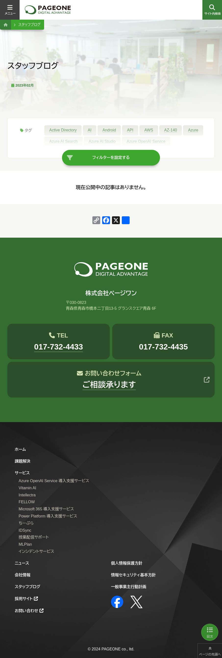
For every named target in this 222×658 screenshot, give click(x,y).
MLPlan (25, 544)
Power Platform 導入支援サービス (48, 516)
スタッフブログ (29, 24)
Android (109, 130)
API (130, 130)
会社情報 (22, 575)
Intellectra (27, 495)
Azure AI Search (63, 141)
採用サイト (24, 599)
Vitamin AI (27, 488)
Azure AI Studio (102, 141)
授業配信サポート (34, 537)
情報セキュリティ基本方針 (133, 575)
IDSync (25, 530)
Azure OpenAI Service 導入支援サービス (54, 481)
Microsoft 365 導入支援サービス (46, 509)
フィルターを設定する (111, 157)
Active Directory (63, 130)
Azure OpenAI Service (146, 141)
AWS (148, 130)
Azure (193, 130)
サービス (22, 473)
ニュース (22, 563)
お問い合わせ (26, 611)
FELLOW (27, 502)
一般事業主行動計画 (128, 587)
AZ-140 (170, 130)
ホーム (20, 449)
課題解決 (22, 461)
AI (89, 130)
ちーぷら (26, 523)
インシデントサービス (36, 551)
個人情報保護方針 (126, 563)
